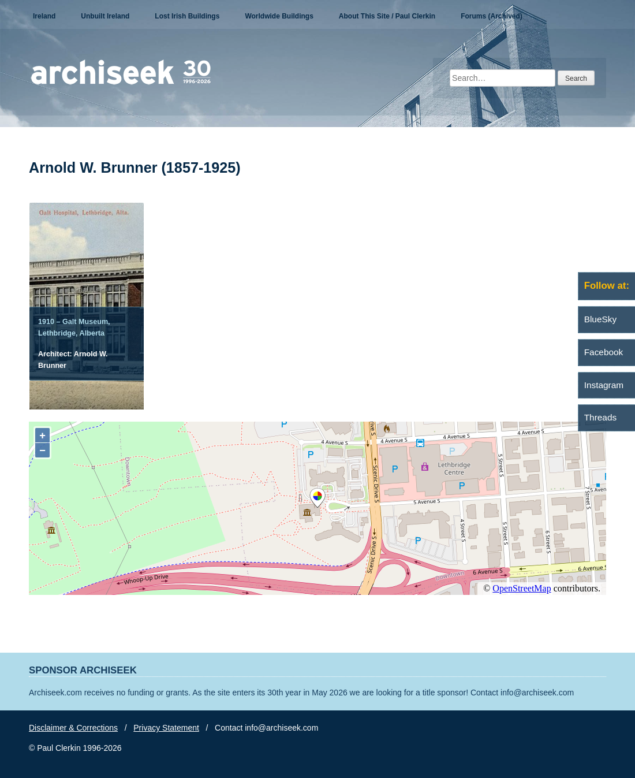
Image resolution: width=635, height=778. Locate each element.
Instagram (603, 385)
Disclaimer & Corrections (73, 727)
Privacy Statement (166, 727)
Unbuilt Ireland (105, 16)
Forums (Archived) (491, 16)
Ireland (44, 16)
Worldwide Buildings (279, 16)
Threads (600, 417)
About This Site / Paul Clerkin (387, 16)
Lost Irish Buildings (187, 16)
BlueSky (600, 319)
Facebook (603, 352)
